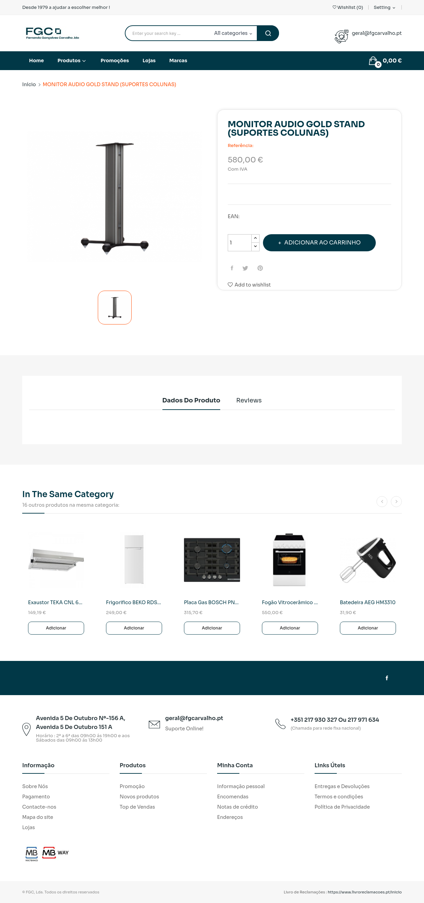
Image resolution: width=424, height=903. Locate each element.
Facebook (387, 678)
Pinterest (263, 268)
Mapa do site (37, 817)
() (348, 7)
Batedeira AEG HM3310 (368, 602)
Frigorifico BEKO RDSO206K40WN (134, 602)
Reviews (252, 400)
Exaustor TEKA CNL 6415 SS (56, 602)
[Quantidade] (240, 242)
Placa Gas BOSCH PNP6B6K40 (212, 602)
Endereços (230, 817)
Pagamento (36, 797)
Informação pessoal (241, 786)
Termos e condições (339, 797)
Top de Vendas (137, 807)
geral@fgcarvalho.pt (377, 33)
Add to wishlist (249, 285)
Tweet (247, 268)
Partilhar (233, 268)
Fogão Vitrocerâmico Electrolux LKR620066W (290, 602)
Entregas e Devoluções (342, 786)
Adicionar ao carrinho (327, 242)
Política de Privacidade (342, 807)
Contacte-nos (39, 807)
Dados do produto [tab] (188, 400)
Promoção (132, 786)
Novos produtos (139, 797)
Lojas (28, 827)
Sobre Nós (35, 786)
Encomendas (233, 797)
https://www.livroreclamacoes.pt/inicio (365, 892)
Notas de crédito (237, 807)
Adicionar (56, 627)
